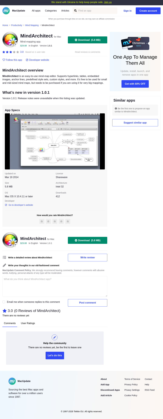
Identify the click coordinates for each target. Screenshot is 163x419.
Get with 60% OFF (135, 83)
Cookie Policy (130, 395)
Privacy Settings (132, 390)
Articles (65, 10)
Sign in (127, 10)
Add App (105, 384)
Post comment (87, 302)
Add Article (106, 395)
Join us (108, 2)
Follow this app (12, 60)
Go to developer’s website (19, 205)
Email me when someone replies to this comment (33, 302)
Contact (148, 379)
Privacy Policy (131, 384)
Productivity (16, 25)
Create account (148, 10)
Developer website (37, 60)
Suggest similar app (135, 122)
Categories (51, 10)
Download (87, 40)
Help (147, 384)
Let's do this (55, 355)
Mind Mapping (32, 25)
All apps (36, 10)
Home (5, 25)
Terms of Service (132, 379)
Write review (87, 257)
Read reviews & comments (87, 52)
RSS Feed (150, 390)
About (104, 379)
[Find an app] (75, 11)
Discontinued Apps (110, 390)
